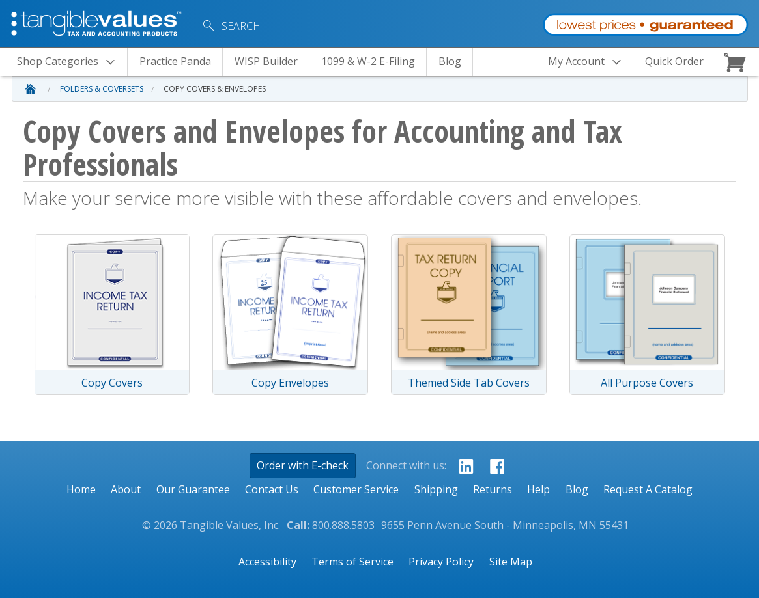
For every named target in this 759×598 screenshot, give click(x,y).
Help (538, 489)
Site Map (510, 561)
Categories (69, 62)
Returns (492, 489)
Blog (449, 61)
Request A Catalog (648, 489)
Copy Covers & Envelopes (215, 88)
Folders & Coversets (101, 88)
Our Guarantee (193, 489)
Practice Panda (175, 61)
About (126, 489)
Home (81, 489)
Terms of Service (352, 561)
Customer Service (356, 489)
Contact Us (271, 489)
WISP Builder (266, 61)
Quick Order (674, 61)
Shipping (436, 489)
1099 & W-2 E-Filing (368, 61)
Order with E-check (303, 465)
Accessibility (267, 561)
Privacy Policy (441, 561)
